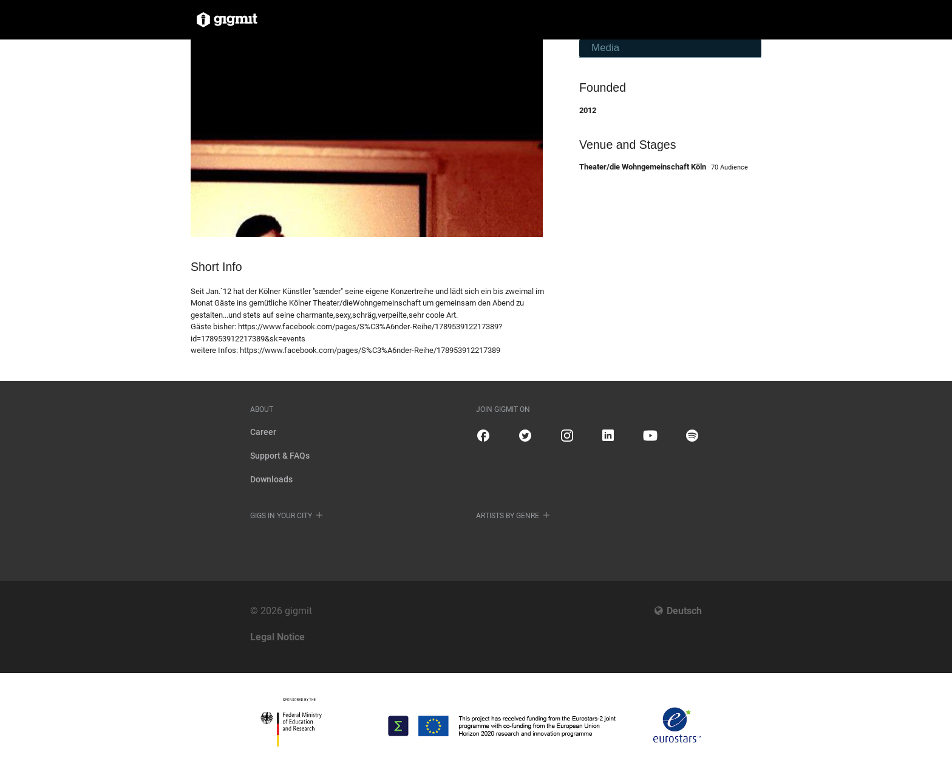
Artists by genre (507, 515)
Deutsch (684, 611)
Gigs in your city (281, 515)
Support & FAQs (280, 455)
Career (263, 432)
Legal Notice (277, 637)
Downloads (271, 479)
